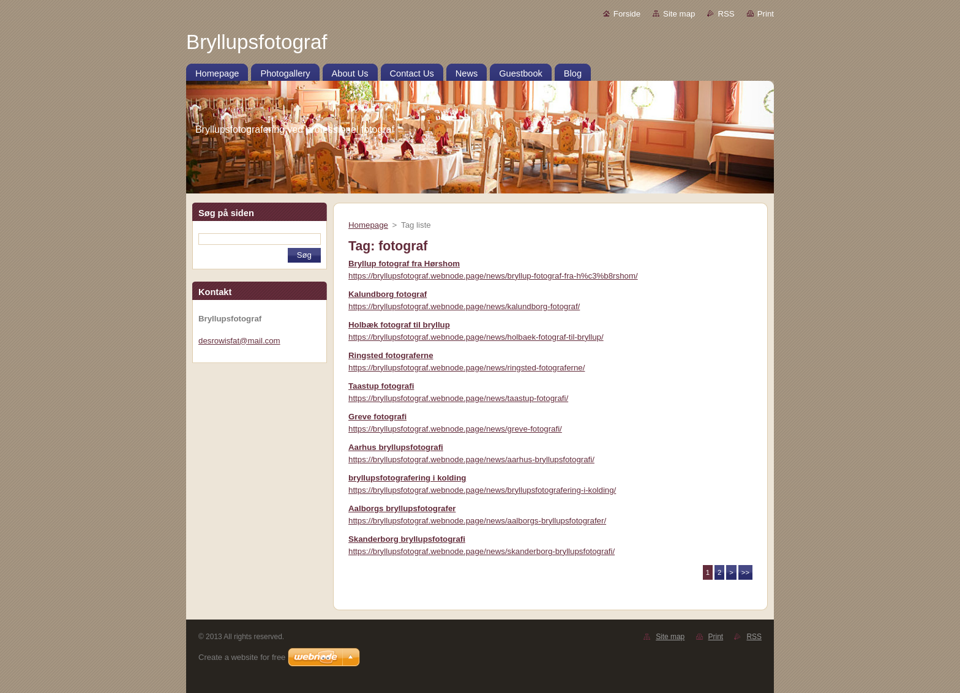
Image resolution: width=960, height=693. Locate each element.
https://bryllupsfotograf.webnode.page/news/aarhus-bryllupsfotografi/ (471, 459)
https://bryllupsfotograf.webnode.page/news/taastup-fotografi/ (458, 398)
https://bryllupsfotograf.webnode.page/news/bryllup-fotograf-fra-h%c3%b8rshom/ (493, 275)
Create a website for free (241, 657)
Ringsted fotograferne (390, 355)
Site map (679, 13)
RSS (726, 13)
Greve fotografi (377, 416)
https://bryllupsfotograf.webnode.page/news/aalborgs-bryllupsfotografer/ (477, 520)
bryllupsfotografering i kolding (407, 477)
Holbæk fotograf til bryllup (399, 324)
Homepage (368, 225)
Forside (626, 13)
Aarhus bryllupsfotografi (395, 447)
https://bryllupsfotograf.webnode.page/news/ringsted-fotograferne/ (466, 367)
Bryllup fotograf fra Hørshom (404, 263)
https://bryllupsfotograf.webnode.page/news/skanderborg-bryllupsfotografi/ (481, 551)
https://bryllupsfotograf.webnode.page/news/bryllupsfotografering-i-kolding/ (482, 490)
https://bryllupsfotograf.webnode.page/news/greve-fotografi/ (455, 428)
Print (765, 13)
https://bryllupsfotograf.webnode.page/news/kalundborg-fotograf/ (464, 306)
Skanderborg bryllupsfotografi (406, 539)
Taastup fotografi (381, 386)
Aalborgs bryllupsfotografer (402, 508)
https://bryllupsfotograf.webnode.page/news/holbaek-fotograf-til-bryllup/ (476, 337)
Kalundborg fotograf (387, 294)
